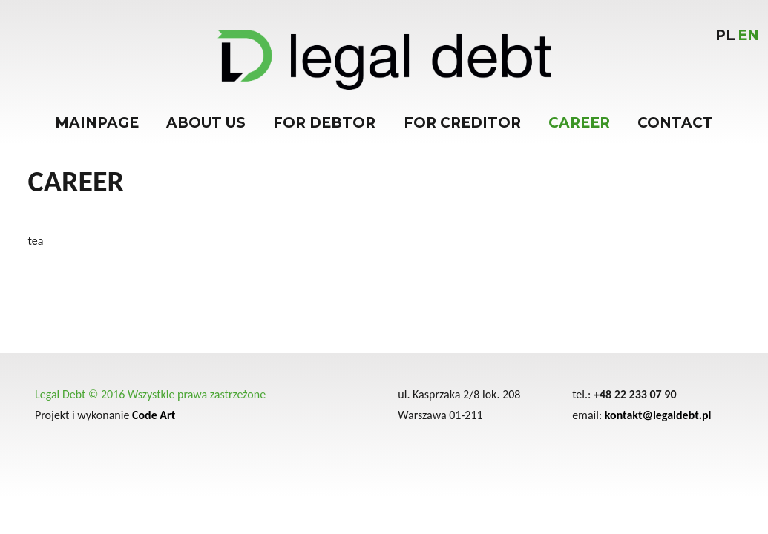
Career (579, 122)
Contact (675, 122)
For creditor (462, 122)
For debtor (324, 122)
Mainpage (97, 122)
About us (206, 122)
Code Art (153, 415)
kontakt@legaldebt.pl (658, 415)
